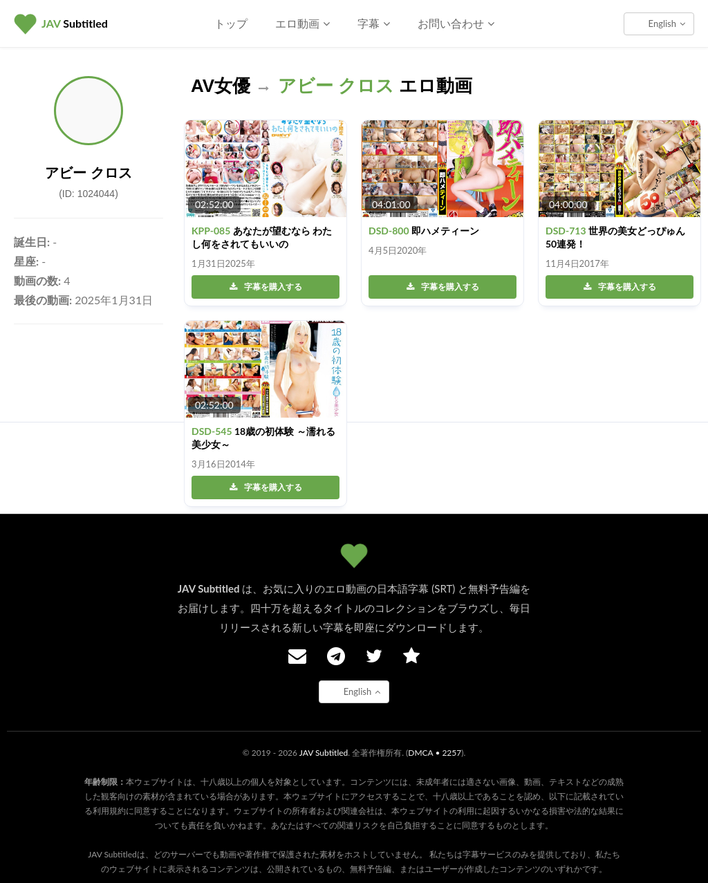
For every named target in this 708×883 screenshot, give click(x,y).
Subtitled (74, 23)
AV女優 (220, 85)
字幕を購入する (266, 286)
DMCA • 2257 (434, 752)
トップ (231, 23)
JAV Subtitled (323, 752)
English (667, 23)
